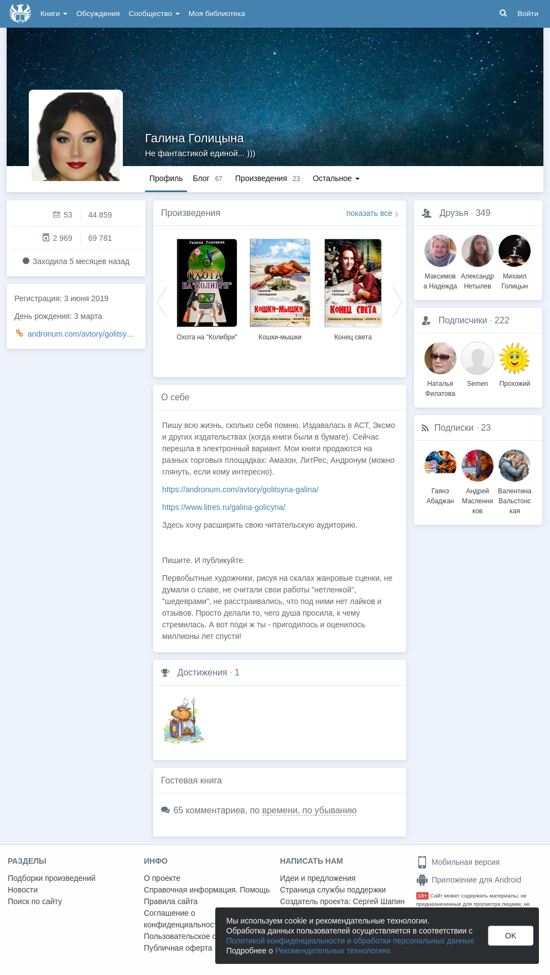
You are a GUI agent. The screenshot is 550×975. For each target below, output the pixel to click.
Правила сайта (171, 901)
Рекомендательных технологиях (333, 950)
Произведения (190, 213)
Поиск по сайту (35, 901)
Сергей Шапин (378, 901)
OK (510, 935)
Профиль (166, 178)
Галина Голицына (194, 138)
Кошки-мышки (280, 337)
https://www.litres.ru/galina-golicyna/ (224, 507)
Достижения (202, 672)
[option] (206, 288)
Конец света (353, 337)
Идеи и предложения (318, 878)
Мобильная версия (458, 862)
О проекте (162, 878)
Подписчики (462, 320)
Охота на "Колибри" (207, 337)
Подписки (454, 427)
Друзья (453, 213)
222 (502, 320)
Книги (54, 13)
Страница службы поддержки (333, 889)
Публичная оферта (178, 947)
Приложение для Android (468, 880)
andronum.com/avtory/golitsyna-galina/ (94, 333)
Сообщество (154, 13)
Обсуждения (98, 13)
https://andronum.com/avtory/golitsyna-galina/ (240, 489)
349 (483, 213)
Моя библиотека (217, 13)
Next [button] (397, 301)
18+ (422, 896)
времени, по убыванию (309, 810)
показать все (369, 213)
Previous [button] (162, 301)
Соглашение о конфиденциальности (183, 919)
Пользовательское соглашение (200, 936)
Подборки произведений (52, 878)
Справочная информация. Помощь (207, 889)
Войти (527, 13)
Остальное (336, 178)
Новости (23, 889)
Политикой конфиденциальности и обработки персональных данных (350, 940)
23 (486, 427)
